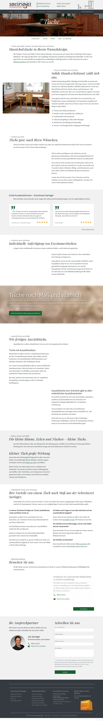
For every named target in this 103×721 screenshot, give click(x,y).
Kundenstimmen (53, 12)
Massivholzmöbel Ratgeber (69, 718)
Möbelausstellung (19, 62)
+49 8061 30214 (57, 707)
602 (68, 536)
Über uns (13, 701)
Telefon (74, 646)
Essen (25, 12)
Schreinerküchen (37, 697)
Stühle (52, 38)
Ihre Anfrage (74, 655)
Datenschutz (56, 718)
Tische (45, 38)
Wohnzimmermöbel (38, 701)
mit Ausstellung (43, 6)
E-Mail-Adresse (74, 639)
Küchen (18, 12)
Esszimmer (36, 38)
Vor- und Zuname (74, 632)
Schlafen (41, 12)
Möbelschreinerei (44, 3)
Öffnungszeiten (81, 547)
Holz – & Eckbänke (64, 38)
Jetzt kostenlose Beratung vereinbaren (25, 316)
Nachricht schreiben (37, 649)
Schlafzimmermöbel (38, 704)
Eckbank (64, 268)
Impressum (47, 718)
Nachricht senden (61, 602)
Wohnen (32, 12)
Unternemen (86, 12)
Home (11, 12)
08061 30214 (79, 520)
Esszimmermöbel (37, 699)
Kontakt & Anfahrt (16, 704)
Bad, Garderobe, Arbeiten (39, 708)
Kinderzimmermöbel (38, 706)
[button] (6, 98)
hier (81, 669)
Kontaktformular (69, 523)
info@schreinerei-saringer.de (62, 704)
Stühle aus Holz (30, 465)
